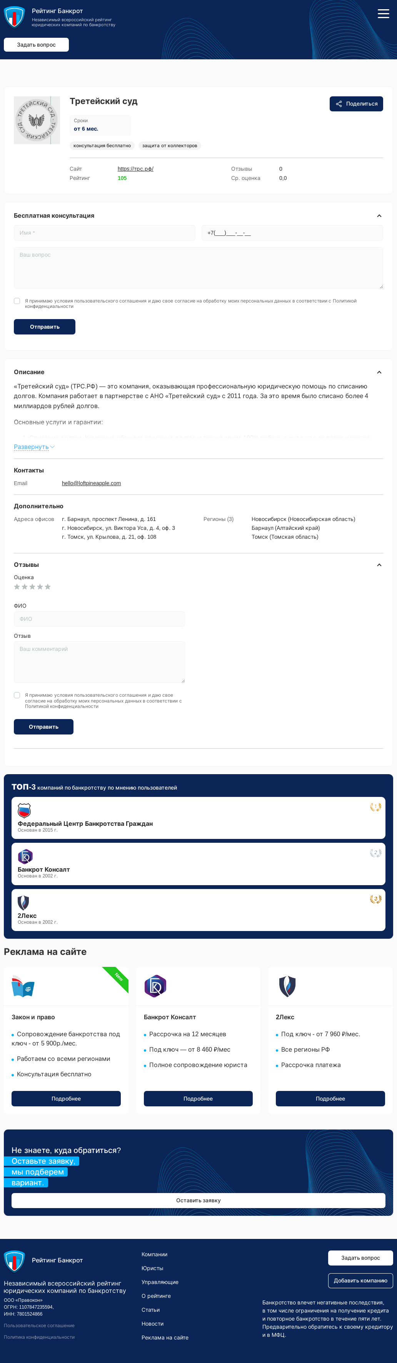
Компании (154, 1254)
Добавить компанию (361, 1280)
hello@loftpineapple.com (91, 483)
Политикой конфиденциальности (61, 706)
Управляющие (160, 1282)
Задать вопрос (36, 45)
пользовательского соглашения (110, 301)
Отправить (45, 327)
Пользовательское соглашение (39, 1325)
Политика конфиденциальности (39, 1337)
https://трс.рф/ (135, 169)
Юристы (152, 1268)
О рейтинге (156, 1296)
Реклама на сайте (165, 1337)
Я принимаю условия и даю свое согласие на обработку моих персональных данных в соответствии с (191, 303)
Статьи (151, 1310)
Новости (152, 1324)
